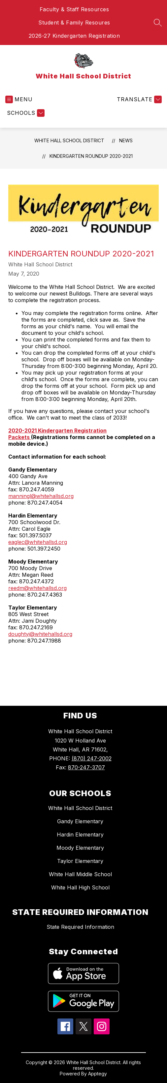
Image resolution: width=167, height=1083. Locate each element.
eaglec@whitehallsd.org (37, 542)
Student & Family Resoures (74, 22)
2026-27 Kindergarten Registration (74, 35)
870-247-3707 (86, 767)
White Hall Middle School (80, 874)
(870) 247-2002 (92, 758)
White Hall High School (80, 887)
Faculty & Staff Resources (74, 9)
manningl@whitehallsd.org (41, 496)
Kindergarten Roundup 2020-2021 (91, 156)
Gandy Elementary (80, 821)
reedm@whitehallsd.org (37, 588)
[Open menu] (19, 99)
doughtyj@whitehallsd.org (40, 634)
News (126, 140)
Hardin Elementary (80, 834)
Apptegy (97, 1073)
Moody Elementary (80, 847)
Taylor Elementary (80, 861)
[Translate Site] (138, 99)
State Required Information (80, 927)
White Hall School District (69, 140)
